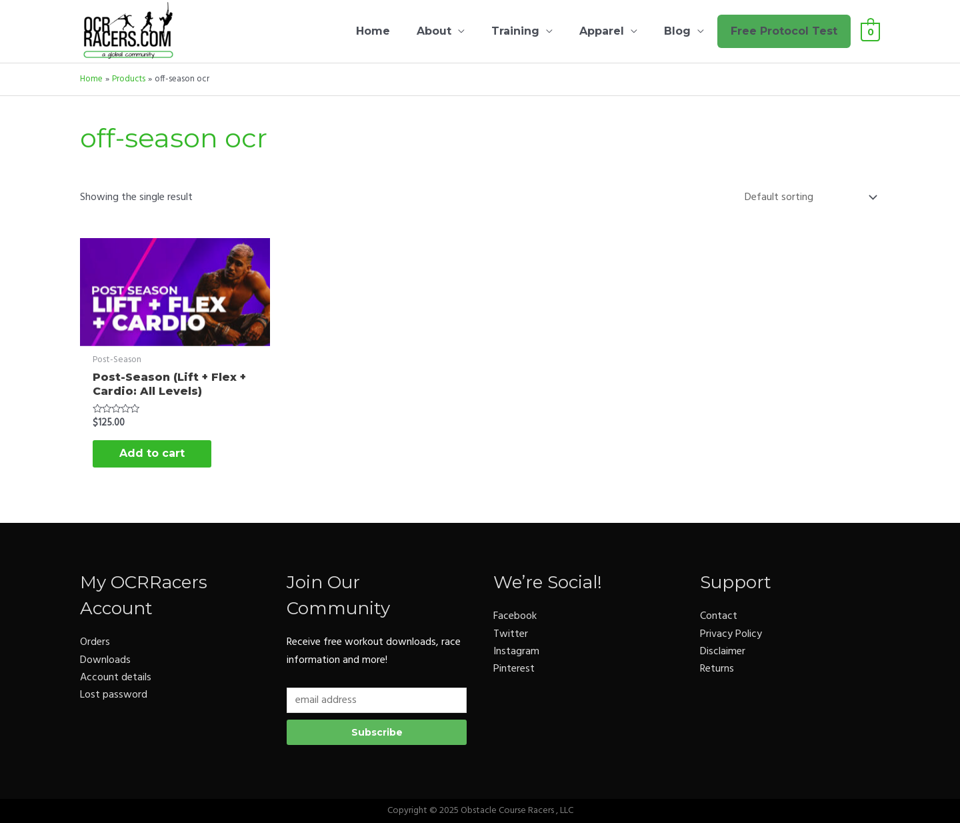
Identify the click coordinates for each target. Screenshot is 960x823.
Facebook (515, 616)
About (434, 31)
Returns (717, 669)
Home (373, 31)
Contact (718, 616)
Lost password (113, 695)
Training (515, 31)
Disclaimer (722, 651)
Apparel (601, 31)
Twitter (510, 634)
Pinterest (514, 669)
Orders (95, 642)
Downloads (105, 660)
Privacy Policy (731, 634)
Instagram (516, 651)
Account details (115, 677)
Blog (677, 31)
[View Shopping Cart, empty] (870, 31)
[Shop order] (808, 197)
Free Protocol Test (784, 31)
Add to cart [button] (152, 453)
